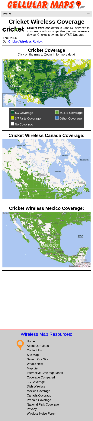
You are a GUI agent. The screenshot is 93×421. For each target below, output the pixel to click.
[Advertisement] (46, 299)
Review (25, 41)
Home (7, 13)
